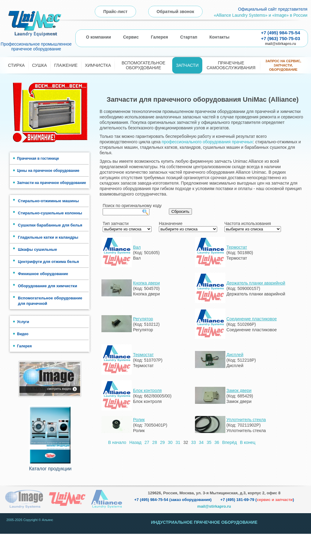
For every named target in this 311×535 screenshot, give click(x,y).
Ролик (139, 419)
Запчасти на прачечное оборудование (51, 183)
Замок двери (239, 390)
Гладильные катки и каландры (48, 237)
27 (147, 442)
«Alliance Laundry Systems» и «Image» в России (260, 15)
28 (154, 442)
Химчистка (98, 65)
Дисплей (235, 354)
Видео (23, 334)
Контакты (219, 37)
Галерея (159, 37)
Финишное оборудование (43, 273)
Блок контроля (147, 390)
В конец (247, 442)
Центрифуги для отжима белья (48, 261)
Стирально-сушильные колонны (50, 213)
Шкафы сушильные (37, 249)
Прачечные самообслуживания (231, 65)
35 (209, 442)
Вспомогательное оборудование (143, 65)
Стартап (188, 37)
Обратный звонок (175, 11)
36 (216, 442)
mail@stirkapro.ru (280, 44)
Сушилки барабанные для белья (50, 225)
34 (201, 442)
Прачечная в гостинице (38, 158)
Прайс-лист (115, 11)
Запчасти (187, 65)
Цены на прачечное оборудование (48, 171)
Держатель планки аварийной (256, 283)
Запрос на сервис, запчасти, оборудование (283, 65)
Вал (137, 247)
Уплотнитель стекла (246, 419)
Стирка (16, 65)
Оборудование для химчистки (47, 286)
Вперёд (229, 442)
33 (193, 442)
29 (162, 442)
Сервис (130, 37)
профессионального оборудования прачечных (207, 141)
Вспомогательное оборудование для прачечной (50, 301)
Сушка (39, 65)
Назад (135, 442)
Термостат (237, 247)
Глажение (65, 65)
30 (170, 442)
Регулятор (143, 318)
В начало (117, 442)
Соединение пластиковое (252, 318)
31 (178, 442)
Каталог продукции (50, 469)
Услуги (23, 322)
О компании (98, 37)
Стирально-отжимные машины (48, 201)
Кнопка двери (146, 283)
